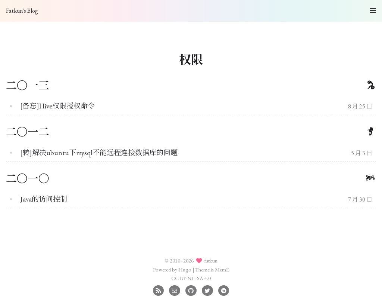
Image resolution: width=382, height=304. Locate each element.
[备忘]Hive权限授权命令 (57, 106)
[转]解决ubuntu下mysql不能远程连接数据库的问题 (99, 152)
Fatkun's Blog (22, 11)
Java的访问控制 (43, 199)
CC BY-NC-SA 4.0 (191, 278)
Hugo (184, 269)
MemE (222, 269)
